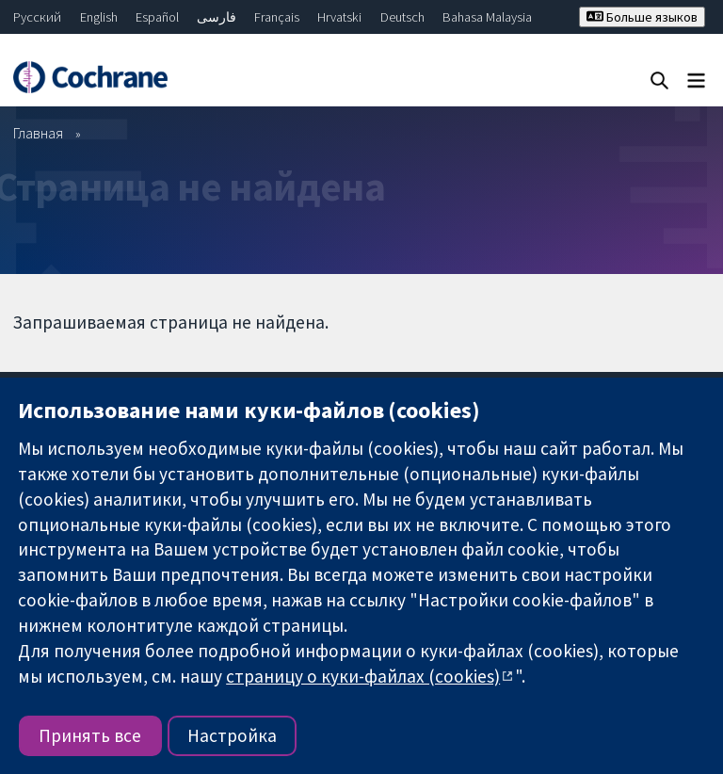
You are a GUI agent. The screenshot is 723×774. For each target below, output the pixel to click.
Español (157, 16)
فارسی (216, 16)
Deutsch (402, 16)
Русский (37, 16)
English (99, 16)
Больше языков (642, 16)
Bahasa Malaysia (487, 16)
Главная (38, 132)
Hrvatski (339, 16)
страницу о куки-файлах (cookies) (363, 676)
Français (276, 16)
